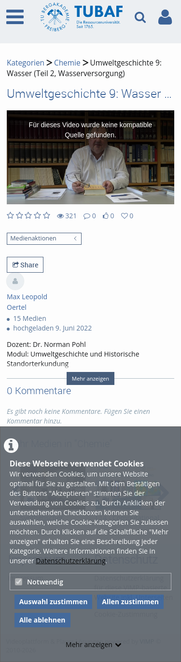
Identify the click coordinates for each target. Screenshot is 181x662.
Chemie (67, 63)
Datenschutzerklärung (70, 560)
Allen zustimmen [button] (130, 601)
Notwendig (39, 581)
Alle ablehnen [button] (42, 619)
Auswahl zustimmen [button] (53, 601)
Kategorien (25, 63)
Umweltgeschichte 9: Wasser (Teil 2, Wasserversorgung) (84, 68)
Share (25, 264)
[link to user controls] (165, 17)
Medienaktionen (33, 238)
